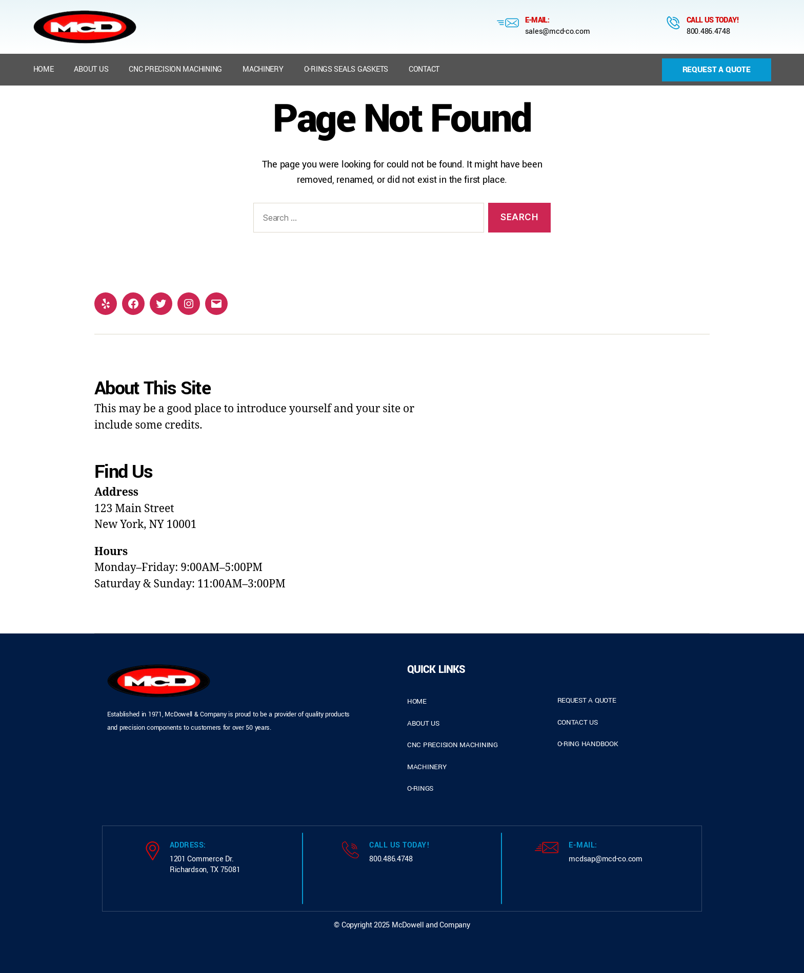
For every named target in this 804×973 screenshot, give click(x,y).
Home (43, 69)
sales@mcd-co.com (557, 31)
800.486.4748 (708, 31)
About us (91, 69)
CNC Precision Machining (175, 69)
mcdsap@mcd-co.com (605, 859)
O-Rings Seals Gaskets (346, 69)
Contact (424, 69)
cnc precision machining (452, 745)
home (417, 701)
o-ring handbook (587, 744)
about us (423, 723)
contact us (577, 722)
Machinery (263, 69)
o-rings (420, 788)
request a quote (586, 700)
